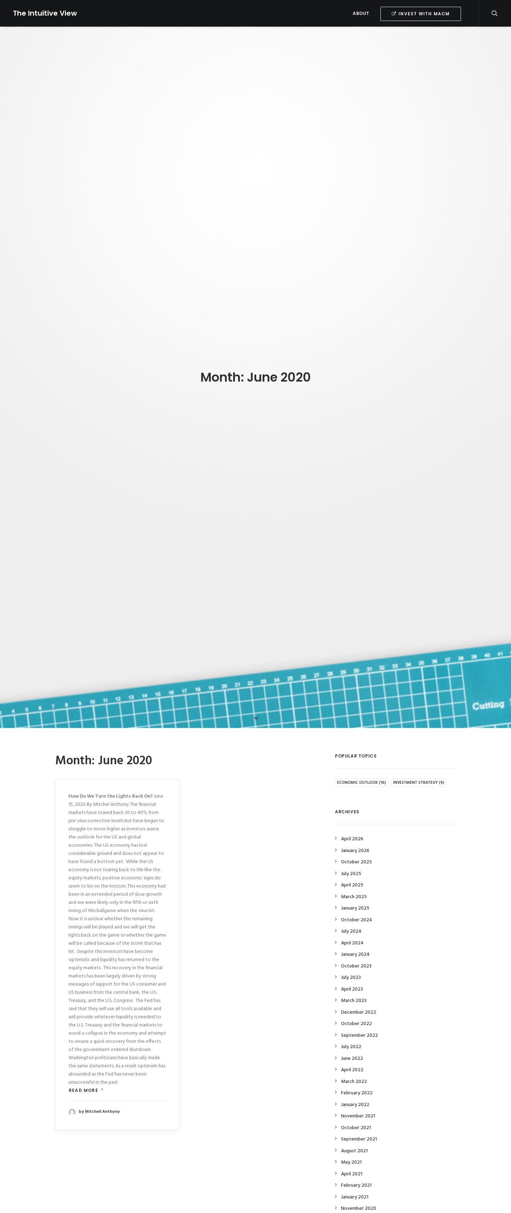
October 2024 (356, 904)
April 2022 (352, 1054)
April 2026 (352, 823)
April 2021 (351, 1158)
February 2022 (357, 1077)
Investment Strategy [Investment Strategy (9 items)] (418, 767)
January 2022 (355, 1089)
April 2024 (352, 927)
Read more (86, 1075)
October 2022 (356, 1008)
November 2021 (358, 1100)
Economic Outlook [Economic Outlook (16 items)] (361, 767)
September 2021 (359, 1124)
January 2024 (355, 939)
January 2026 (355, 835)
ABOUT (361, 13)
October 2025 (356, 846)
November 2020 (358, 1193)
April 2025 (352, 870)
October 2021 (356, 1112)
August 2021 (354, 1135)
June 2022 (352, 1043)
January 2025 (355, 893)
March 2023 (354, 985)
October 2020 (356, 1204)
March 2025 (354, 881)
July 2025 (351, 858)
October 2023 (356, 950)
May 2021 (351, 1147)
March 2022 (354, 1066)
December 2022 (358, 996)
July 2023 (351, 962)
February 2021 (356, 1170)
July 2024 (351, 916)
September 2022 (359, 1019)
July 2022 (351, 1031)
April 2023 (352, 973)
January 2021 (354, 1181)
